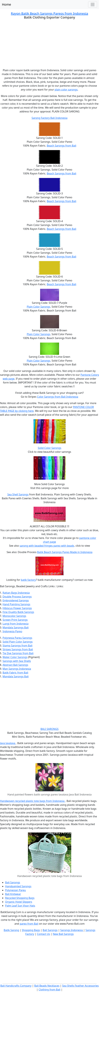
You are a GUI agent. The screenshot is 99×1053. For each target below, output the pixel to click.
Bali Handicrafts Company (15, 985)
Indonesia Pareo (12, 631)
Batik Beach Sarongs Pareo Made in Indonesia (64, 552)
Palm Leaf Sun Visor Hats (20, 905)
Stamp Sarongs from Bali (17, 645)
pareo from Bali (29, 923)
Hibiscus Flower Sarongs (17, 608)
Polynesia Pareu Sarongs (17, 638)
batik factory (28, 580)
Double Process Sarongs (17, 596)
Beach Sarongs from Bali (61, 145)
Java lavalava (8, 743)
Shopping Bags (31, 930)
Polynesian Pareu (15, 890)
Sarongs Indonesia (71, 930)
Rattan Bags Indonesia (16, 592)
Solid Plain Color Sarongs (18, 641)
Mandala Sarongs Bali (16, 627)
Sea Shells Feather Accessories (80, 985)
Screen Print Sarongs (15, 620)
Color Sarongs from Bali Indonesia (57, 396)
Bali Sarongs (12, 882)
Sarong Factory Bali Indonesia (49, 118)
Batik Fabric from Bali (15, 672)
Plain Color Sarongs (38, 306)
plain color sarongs (66, 89)
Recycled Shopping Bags (19, 898)
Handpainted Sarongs (18, 886)
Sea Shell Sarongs (18, 494)
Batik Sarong (11, 930)
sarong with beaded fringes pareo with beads (47, 545)
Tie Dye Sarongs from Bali (18, 653)
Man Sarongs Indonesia (17, 668)
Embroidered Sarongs (16, 600)
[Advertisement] (49, 45)
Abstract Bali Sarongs (15, 665)
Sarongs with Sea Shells (17, 661)
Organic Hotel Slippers (18, 902)
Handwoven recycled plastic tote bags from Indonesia (32, 801)
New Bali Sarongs (63, 934)
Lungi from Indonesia (15, 623)
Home (6, 4)
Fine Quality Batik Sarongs (18, 612)
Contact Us (43, 934)
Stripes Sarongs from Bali (18, 649)
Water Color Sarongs (15, 657)
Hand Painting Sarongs (16, 604)
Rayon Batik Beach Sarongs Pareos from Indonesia (49, 13)
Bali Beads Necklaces (46, 985)
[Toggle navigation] (92, 4)
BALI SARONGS (49, 729)
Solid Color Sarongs (49, 448)
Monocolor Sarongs (14, 616)
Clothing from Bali (49, 989)
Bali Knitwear (13, 894)
